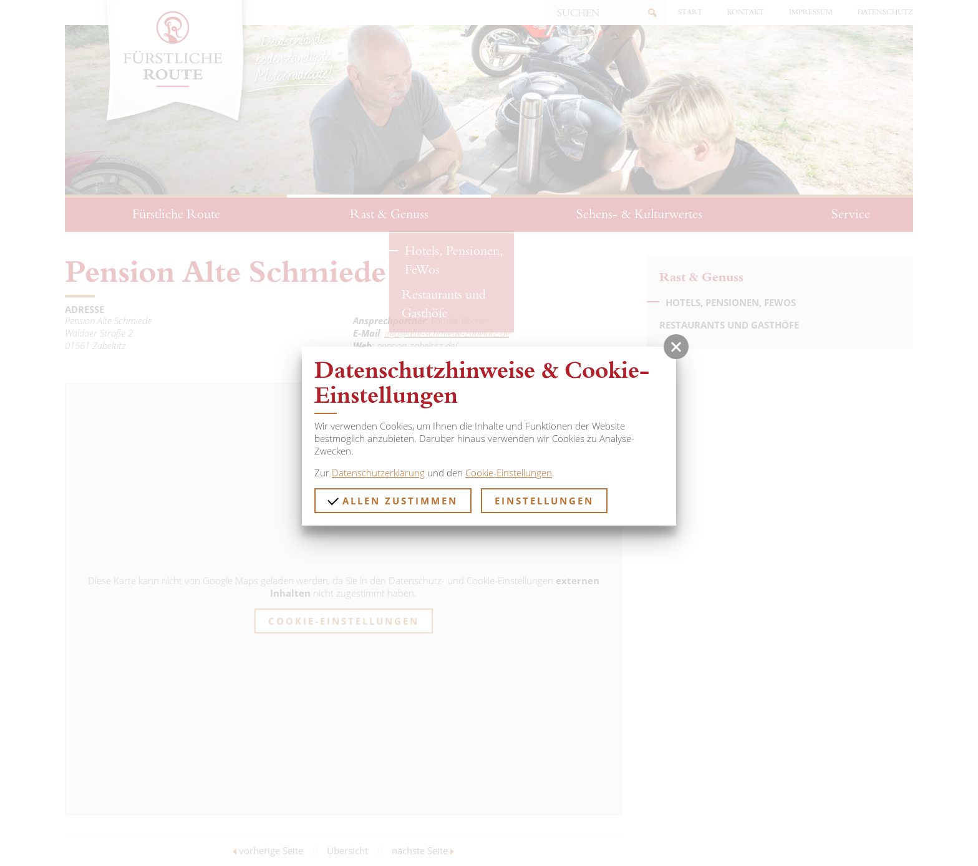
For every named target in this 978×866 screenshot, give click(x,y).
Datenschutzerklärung (378, 472)
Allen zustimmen (392, 500)
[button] (676, 346)
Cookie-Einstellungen (508, 472)
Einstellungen (544, 500)
